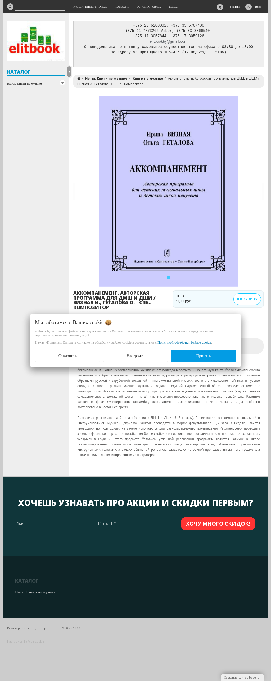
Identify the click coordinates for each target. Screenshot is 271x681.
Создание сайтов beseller (242, 677)
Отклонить (67, 356)
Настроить (135, 356)
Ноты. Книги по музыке (24, 83)
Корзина (233, 6)
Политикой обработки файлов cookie (184, 342)
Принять (203, 356)
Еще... (173, 6)
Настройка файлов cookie (25, 641)
